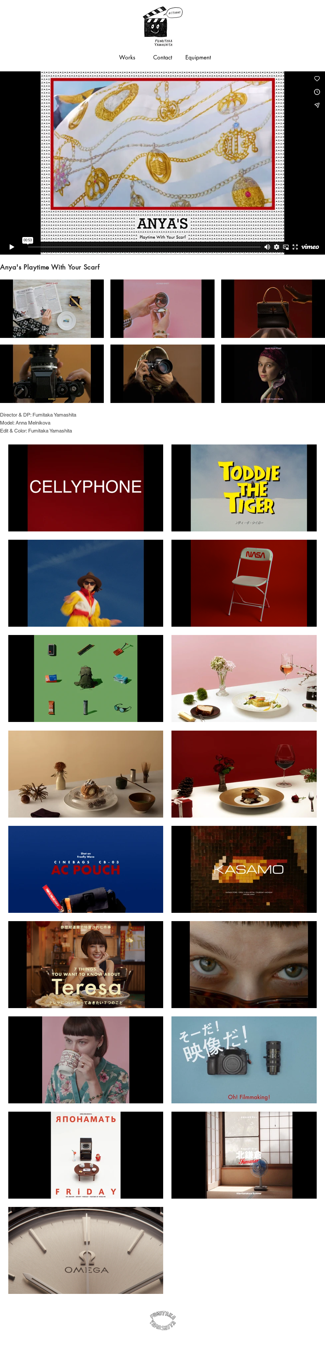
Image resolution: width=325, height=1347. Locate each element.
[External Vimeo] (162, 163)
